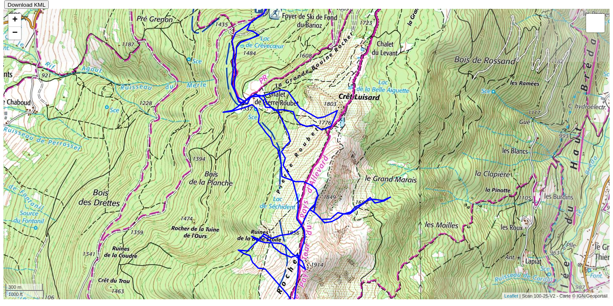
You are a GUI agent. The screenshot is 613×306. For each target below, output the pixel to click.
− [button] (15, 33)
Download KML (26, 5)
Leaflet (511, 295)
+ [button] (15, 20)
